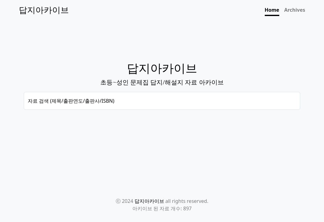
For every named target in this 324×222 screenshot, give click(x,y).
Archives (294, 9)
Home (272, 9)
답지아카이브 (149, 201)
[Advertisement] (162, 133)
